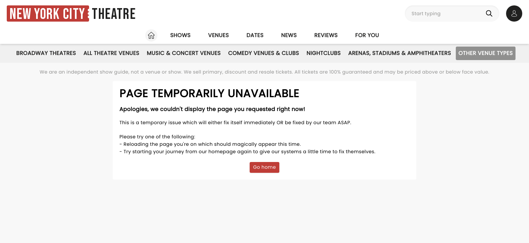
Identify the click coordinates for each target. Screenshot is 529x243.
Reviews (326, 35)
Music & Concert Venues (184, 53)
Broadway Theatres (46, 53)
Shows (180, 35)
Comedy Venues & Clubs (263, 53)
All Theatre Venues (111, 53)
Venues (218, 35)
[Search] (490, 13)
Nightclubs (323, 53)
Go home (264, 167)
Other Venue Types (485, 53)
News (289, 35)
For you (367, 35)
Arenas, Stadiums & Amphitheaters (399, 53)
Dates (254, 35)
